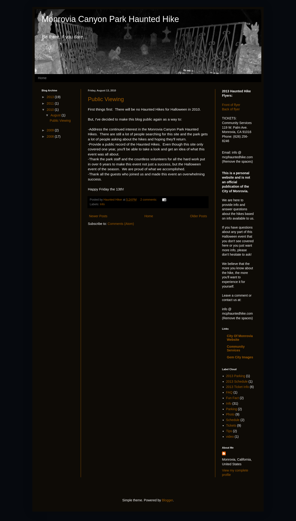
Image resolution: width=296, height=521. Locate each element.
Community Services (236, 348)
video (230, 436)
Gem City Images (240, 357)
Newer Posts (98, 216)
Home (42, 78)
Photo (230, 414)
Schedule (233, 420)
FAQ (229, 392)
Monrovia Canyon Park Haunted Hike (110, 19)
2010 (51, 110)
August (55, 115)
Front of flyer (231, 105)
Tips (229, 431)
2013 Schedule (237, 381)
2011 (51, 103)
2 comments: (149, 199)
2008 (51, 136)
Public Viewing (106, 99)
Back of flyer (231, 109)
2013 (51, 97)
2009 (51, 130)
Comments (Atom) (121, 224)
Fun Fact (232, 398)
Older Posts (198, 216)
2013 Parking (235, 376)
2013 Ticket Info (237, 387)
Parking (231, 409)
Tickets (231, 425)
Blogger (167, 500)
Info (102, 204)
